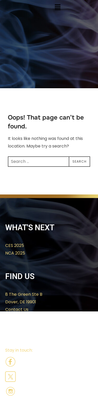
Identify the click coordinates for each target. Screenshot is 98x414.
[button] (58, 7)
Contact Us (16, 309)
